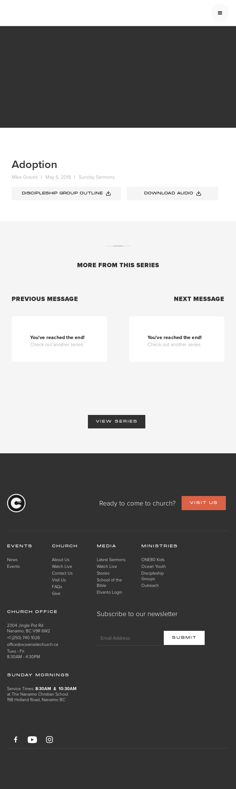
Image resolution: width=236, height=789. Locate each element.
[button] (220, 13)
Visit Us (59, 580)
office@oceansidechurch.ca (32, 644)
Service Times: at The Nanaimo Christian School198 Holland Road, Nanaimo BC (42, 693)
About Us (60, 559)
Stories (103, 573)
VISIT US (204, 503)
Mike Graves (25, 177)
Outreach (150, 585)
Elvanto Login (109, 592)
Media (107, 546)
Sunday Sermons (97, 177)
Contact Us (62, 573)
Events (13, 566)
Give (56, 593)
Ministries (159, 546)
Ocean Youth (153, 566)
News (12, 559)
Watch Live (62, 566)
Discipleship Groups (152, 575)
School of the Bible (109, 582)
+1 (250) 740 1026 (23, 637)
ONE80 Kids (152, 559)
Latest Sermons (111, 559)
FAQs (57, 586)
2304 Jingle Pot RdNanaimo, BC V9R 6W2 (28, 628)
